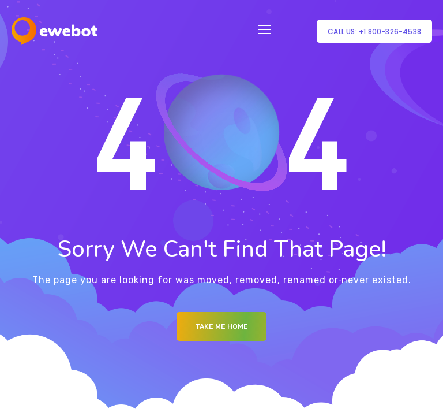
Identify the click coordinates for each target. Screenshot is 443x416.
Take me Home (221, 326)
